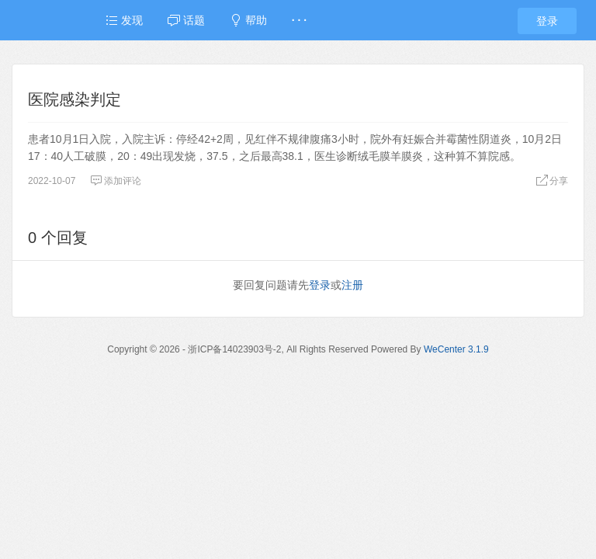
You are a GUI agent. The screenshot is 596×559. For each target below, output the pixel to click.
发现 (124, 20)
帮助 (248, 20)
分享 (551, 180)
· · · (299, 20)
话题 (186, 20)
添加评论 (115, 180)
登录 (547, 21)
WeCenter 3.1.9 (456, 349)
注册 (352, 285)
